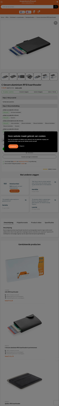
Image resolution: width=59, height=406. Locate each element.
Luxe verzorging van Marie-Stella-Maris (40, 373)
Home (2, 17)
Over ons (32, 338)
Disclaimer (3, 369)
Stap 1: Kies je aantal (9, 98)
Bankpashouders (30, 17)
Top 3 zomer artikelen (36, 364)
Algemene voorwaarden (7, 362)
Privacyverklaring (5, 366)
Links (31, 345)
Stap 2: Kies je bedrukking (11, 106)
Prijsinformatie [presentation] (20, 222)
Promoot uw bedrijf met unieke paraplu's (41, 369)
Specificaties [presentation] (45, 222)
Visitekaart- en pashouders (17, 17)
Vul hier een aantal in (8, 102)
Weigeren (21, 145)
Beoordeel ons (14, 191)
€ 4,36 (9, 323)
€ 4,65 (35, 323)
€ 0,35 (9, 284)
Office (7, 17)
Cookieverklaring (5, 364)
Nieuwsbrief (33, 348)
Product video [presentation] (33, 222)
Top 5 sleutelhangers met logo (38, 366)
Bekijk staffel (18, 88)
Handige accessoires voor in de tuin (39, 362)
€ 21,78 (35, 284)
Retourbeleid (33, 350)
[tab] (8, 222)
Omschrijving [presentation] (8, 222)
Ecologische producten (36, 371)
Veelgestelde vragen (35, 341)
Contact (32, 343)
